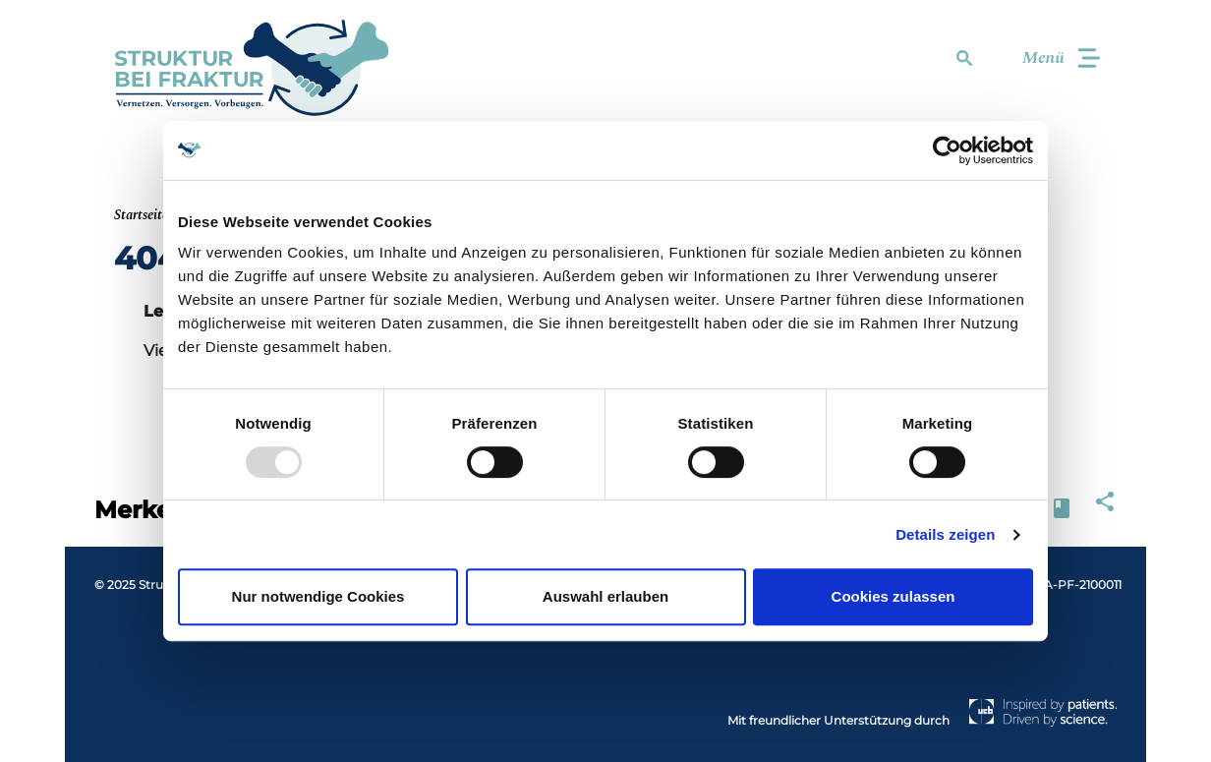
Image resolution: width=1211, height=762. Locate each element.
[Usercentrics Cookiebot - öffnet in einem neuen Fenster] (947, 150)
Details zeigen (945, 534)
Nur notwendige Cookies (318, 596)
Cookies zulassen (893, 596)
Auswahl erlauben (605, 596)
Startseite (141, 215)
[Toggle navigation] (1053, 58)
